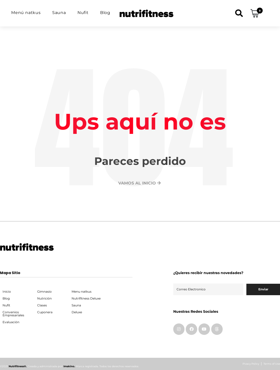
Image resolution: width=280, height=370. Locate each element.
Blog (105, 12)
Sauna (59, 12)
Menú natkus (26, 12)
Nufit (83, 12)
